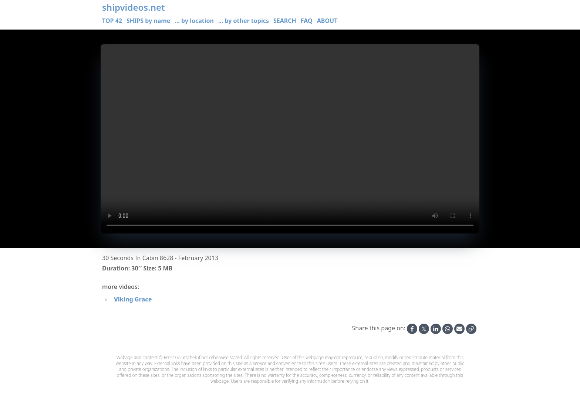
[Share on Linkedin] (436, 329)
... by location (194, 21)
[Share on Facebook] (412, 329)
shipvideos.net (133, 7)
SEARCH (284, 21)
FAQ (307, 21)
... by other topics (243, 21)
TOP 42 (112, 21)
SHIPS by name (148, 21)
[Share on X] (424, 329)
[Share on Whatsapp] (447, 329)
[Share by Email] (459, 329)
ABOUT (327, 21)
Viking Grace (133, 299)
